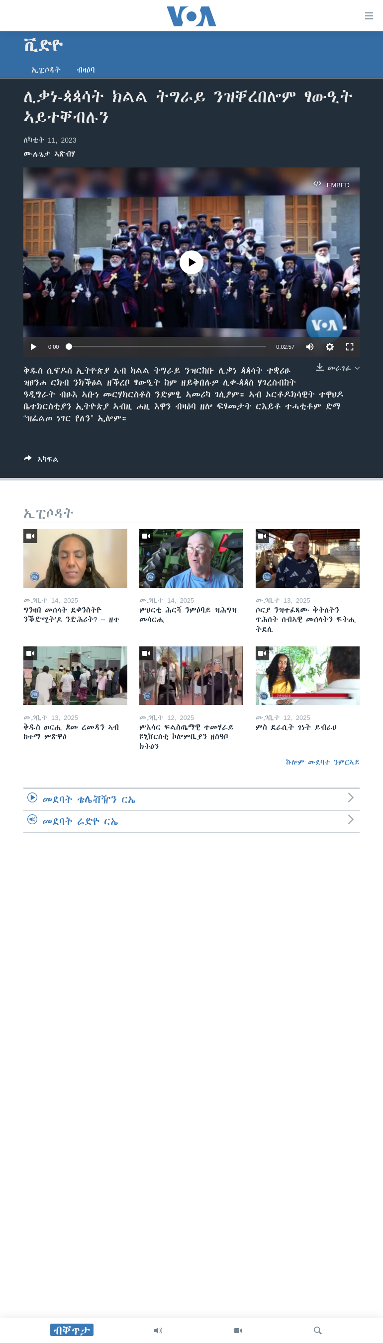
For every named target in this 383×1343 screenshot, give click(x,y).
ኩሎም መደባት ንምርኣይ (323, 762)
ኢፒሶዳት (46, 70)
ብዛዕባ (86, 70)
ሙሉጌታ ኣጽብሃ (49, 154)
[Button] (41, 461)
